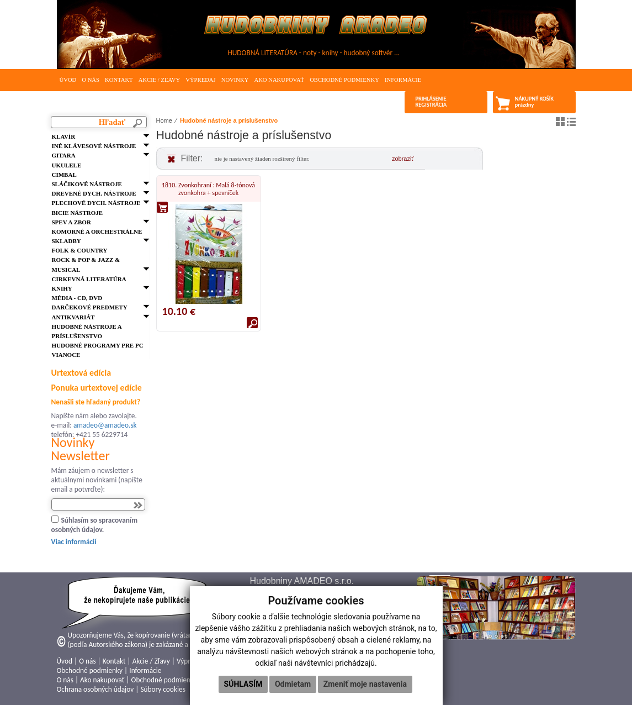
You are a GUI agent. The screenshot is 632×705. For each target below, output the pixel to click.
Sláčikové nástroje (87, 184)
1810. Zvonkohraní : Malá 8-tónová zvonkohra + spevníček (208, 189)
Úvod (68, 80)
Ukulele (67, 165)
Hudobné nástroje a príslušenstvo (229, 120)
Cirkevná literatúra (89, 279)
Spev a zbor (71, 222)
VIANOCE (66, 354)
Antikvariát (73, 317)
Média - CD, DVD (77, 297)
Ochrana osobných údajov (95, 689)
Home (164, 120)
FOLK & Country (80, 250)
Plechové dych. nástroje (96, 202)
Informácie (403, 80)
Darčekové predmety (90, 307)
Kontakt (119, 80)
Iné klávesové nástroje (94, 146)
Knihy (62, 288)
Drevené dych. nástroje (94, 193)
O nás (90, 80)
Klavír (64, 136)
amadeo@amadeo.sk (105, 425)
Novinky (235, 80)
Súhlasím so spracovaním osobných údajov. (94, 524)
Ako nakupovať (279, 80)
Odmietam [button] (293, 684)
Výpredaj (200, 80)
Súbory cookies (162, 689)
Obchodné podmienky (344, 80)
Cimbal (64, 174)
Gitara (64, 155)
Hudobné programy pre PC (98, 345)
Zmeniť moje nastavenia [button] (365, 684)
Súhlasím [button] (243, 684)
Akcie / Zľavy (159, 80)
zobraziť (403, 158)
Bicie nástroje (77, 212)
